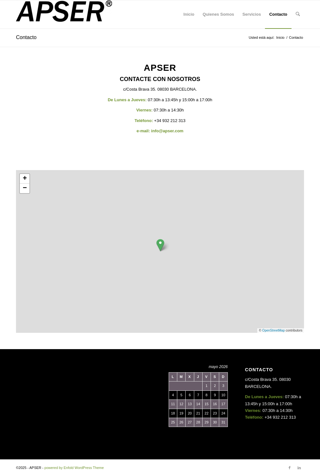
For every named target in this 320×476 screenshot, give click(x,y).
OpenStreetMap (273, 330)
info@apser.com (167, 130)
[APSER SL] (64, 14)
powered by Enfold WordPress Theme (74, 468)
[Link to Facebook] (289, 467)
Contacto (26, 37)
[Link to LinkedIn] (299, 467)
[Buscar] (298, 14)
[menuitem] (188, 14)
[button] (160, 245)
